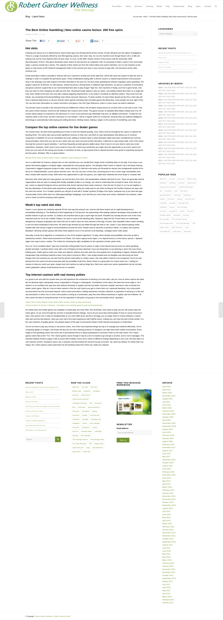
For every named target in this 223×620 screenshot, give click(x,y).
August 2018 (167, 441)
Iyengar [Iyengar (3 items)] (179, 199)
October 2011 (168, 575)
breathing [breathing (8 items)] (172, 183)
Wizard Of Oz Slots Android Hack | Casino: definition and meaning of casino (56, 158)
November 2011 (168, 572)
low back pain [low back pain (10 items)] (190, 199)
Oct (164, 109)
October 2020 (168, 417)
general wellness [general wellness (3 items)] (165, 195)
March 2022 (167, 393)
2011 (160, 160)
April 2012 (166, 557)
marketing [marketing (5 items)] (163, 203)
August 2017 (167, 451)
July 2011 (166, 584)
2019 (160, 112)
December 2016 (168, 460)
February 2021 (168, 411)
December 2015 (168, 475)
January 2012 (168, 566)
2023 (160, 87)
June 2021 (166, 405)
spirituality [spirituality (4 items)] (176, 215)
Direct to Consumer (164, 67)
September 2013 (169, 505)
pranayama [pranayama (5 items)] (173, 211)
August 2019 (167, 429)
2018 (160, 118)
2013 (160, 148)
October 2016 (168, 463)
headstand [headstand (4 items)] (187, 195)
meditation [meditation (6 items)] (163, 207)
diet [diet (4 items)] (161, 191)
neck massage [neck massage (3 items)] (182, 207)
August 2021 (167, 399)
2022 (160, 94)
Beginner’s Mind (163, 62)
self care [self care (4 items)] (190, 211)
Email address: (123, 428)
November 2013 (168, 499)
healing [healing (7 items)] (162, 199)
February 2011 (168, 600)
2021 (160, 100)
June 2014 (166, 478)
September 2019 (169, 426)
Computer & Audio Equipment (35, 420)
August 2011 (167, 581)
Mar (174, 94)
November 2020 (168, 414)
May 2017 (166, 456)
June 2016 (166, 469)
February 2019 (168, 435)
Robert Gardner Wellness (44, 616)
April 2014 (166, 484)
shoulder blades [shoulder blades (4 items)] (165, 215)
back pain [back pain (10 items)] (181, 179)
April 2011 (166, 593)
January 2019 (168, 438)
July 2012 (166, 548)
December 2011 (168, 569)
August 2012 (167, 545)
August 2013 (167, 508)
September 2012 (169, 542)
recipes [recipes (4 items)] (181, 211)
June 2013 (166, 514)
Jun (186, 100)
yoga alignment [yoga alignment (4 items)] (165, 231)
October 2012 (168, 539)
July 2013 (166, 511)
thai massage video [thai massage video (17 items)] (166, 223)
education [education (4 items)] (168, 191)
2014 (160, 142)
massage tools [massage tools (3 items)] (183, 203)
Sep (160, 115)
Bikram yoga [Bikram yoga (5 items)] (191, 179)
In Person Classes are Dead (34, 411)
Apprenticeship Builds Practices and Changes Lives (174, 53)
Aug (195, 100)
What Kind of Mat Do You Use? (35, 425)
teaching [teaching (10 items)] (186, 215)
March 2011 (167, 597)
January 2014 (168, 493)
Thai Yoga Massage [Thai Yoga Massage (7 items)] (183, 223)
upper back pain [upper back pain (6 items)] (176, 227)
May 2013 (166, 517)
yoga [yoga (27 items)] (187, 227)
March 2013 (167, 523)
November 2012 (168, 536)
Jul (190, 100)
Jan (165, 112)
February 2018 (168, 444)
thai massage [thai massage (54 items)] (164, 219)
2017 (160, 124)
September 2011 (169, 578)
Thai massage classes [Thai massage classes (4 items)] (179, 219)
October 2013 (168, 502)
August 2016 (167, 466)
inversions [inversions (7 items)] (171, 199)
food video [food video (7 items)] (183, 191)
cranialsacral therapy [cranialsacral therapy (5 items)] (186, 187)
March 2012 (167, 560)
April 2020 (166, 420)
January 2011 (168, 603)
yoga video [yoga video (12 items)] (187, 231)
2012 (160, 154)
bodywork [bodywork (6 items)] (163, 183)
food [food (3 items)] (175, 191)
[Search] (216, 6)
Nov (169, 103)
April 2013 (166, 521)
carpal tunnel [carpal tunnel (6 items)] (191, 183)
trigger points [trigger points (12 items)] (164, 227)
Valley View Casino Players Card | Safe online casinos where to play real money (58, 302)
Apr (178, 87)
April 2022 (166, 390)
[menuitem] (117, 6)
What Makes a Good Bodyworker (35, 430)
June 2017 (166, 454)
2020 (160, 106)
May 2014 (166, 481)
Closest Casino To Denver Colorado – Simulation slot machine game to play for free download (63, 305)
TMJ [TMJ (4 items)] (193, 223)
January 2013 (168, 530)
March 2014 (167, 487)
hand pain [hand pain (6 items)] (177, 195)
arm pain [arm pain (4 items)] (172, 179)
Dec (173, 115)
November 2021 (168, 396)
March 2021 (167, 408)
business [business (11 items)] (181, 183)
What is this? (162, 57)
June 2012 (166, 551)
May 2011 (166, 590)
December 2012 (168, 533)
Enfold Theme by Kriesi (62, 616)
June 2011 (166, 587)
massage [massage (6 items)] (172, 203)
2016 (160, 130)
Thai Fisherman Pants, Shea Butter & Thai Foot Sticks (175, 72)
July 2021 (166, 402)
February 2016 (168, 472)
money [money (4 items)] (172, 207)
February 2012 (168, 563)
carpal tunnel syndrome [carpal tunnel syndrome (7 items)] (168, 187)
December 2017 (168, 447)
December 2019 (168, 423)
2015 (160, 136)
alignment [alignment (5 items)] (163, 179)
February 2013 (168, 527)
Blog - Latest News (35, 16)
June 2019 (166, 432)
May (182, 124)
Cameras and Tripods (32, 416)
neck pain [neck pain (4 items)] (163, 211)
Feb (169, 100)
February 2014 (168, 490)
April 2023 (166, 387)
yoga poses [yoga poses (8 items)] (177, 231)
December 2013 (168, 496)
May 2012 (166, 554)
